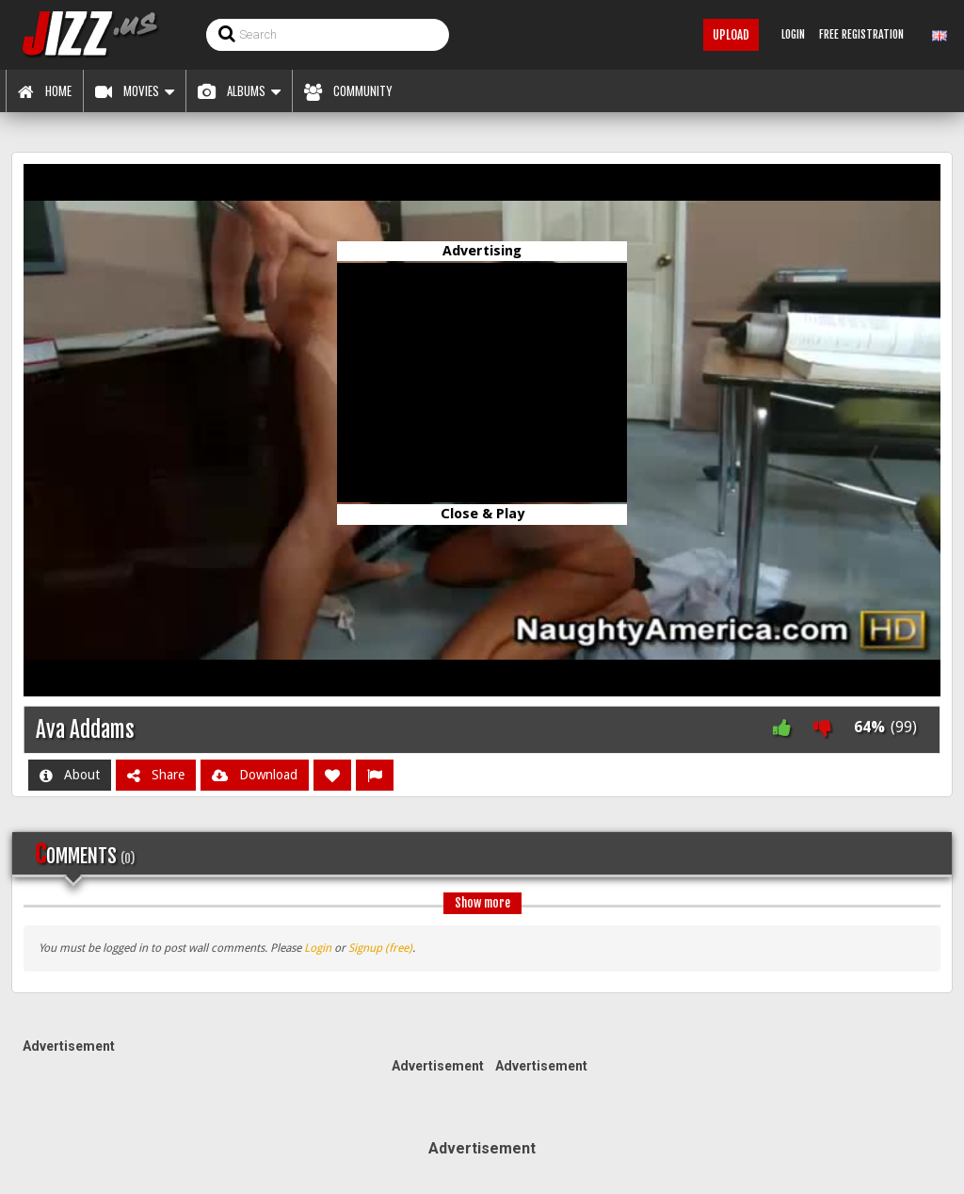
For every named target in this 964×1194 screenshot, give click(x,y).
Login (317, 948)
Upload (731, 34)
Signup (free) (380, 948)
